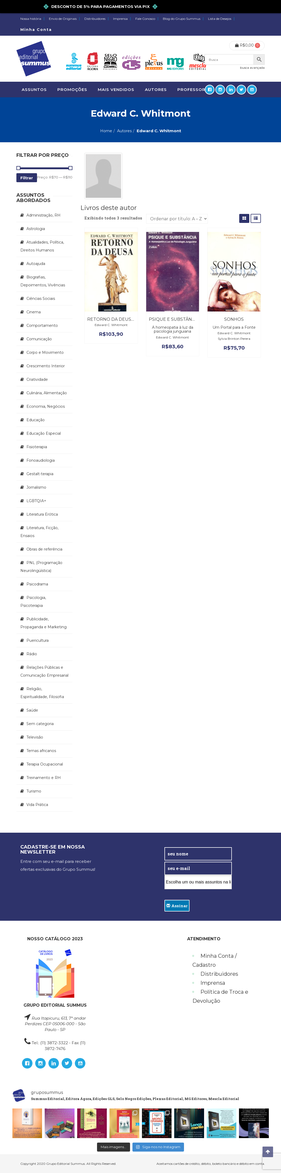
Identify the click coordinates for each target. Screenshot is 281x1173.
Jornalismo (36, 487)
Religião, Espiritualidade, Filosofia (42, 692)
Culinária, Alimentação (46, 393)
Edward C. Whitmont (111, 325)
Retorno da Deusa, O (113, 319)
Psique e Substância (174, 319)
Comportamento (42, 325)
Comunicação (39, 339)
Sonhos (234, 319)
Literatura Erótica (42, 514)
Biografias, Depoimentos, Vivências (42, 281)
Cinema (33, 312)
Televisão (34, 737)
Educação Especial (43, 433)
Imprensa (120, 18)
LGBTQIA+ (36, 500)
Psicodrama (37, 584)
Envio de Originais (63, 18)
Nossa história (30, 18)
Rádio (31, 654)
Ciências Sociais (40, 298)
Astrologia (35, 228)
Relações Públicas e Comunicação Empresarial (44, 671)
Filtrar (26, 177)
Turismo (33, 791)
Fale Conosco (145, 18)
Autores (124, 131)
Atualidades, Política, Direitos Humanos (42, 246)
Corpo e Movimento (45, 352)
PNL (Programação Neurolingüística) (41, 566)
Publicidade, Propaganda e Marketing (43, 623)
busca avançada (252, 68)
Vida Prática (37, 804)
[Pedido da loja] (177, 219)
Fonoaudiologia (40, 460)
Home (106, 131)
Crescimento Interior (45, 366)
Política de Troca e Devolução (220, 996)
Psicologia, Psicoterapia (33, 601)
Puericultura (37, 640)
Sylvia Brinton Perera (234, 339)
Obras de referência (44, 549)
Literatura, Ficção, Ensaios (39, 531)
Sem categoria (40, 723)
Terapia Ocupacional (44, 764)
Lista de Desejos (219, 18)
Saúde (32, 710)
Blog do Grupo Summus (181, 18)
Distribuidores (94, 18)
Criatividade (37, 379)
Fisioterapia (36, 447)
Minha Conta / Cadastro (214, 960)
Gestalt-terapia (39, 473)
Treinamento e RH (43, 777)
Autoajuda (35, 263)
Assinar (177, 905)
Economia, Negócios (45, 406)
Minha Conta (36, 29)
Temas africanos (41, 750)
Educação (35, 420)
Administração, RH (43, 215)
